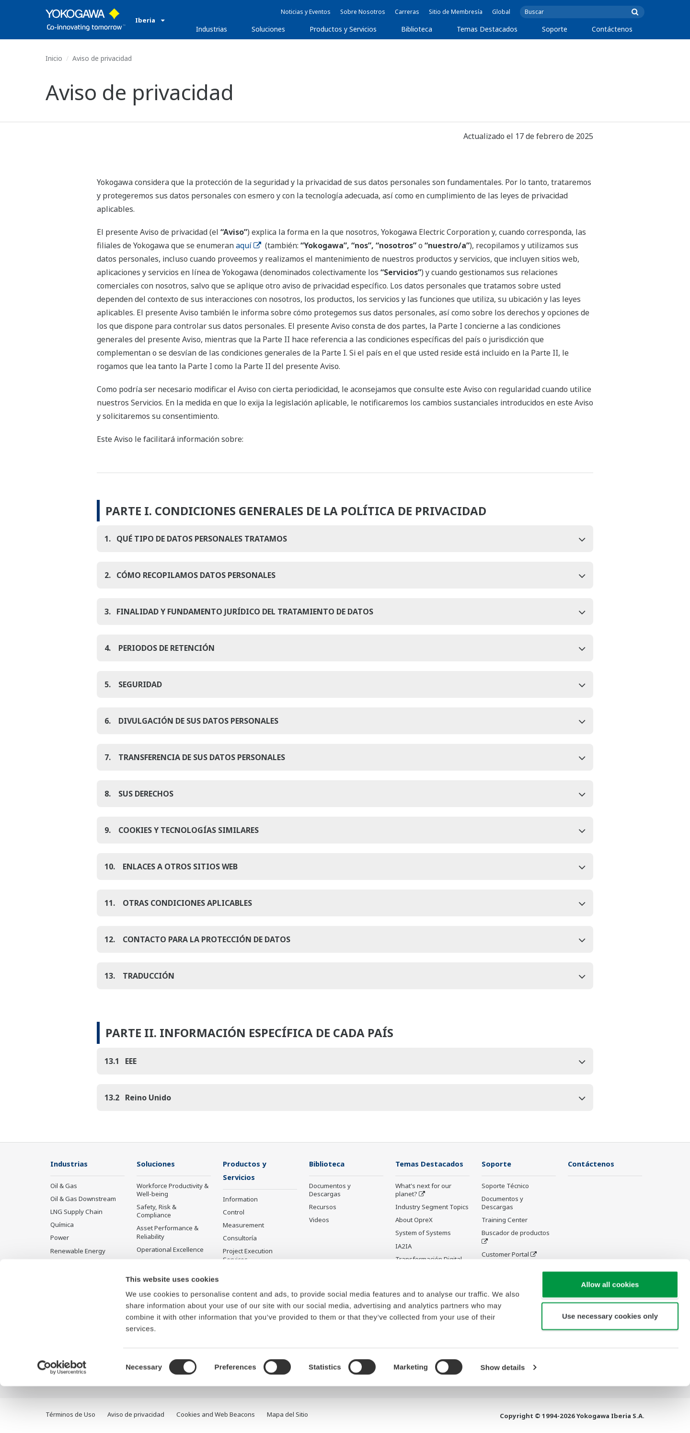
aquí (248, 245)
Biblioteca (416, 29)
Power (59, 1238)
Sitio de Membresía (456, 12)
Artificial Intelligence (424, 1272)
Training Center (505, 1220)
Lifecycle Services (248, 1273)
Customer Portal (505, 1254)
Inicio (54, 58)
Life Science (240, 1286)
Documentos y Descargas (330, 1190)
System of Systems (423, 1233)
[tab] (345, 538)
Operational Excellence (170, 1250)
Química (62, 1225)
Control (233, 1213)
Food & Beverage (75, 1277)
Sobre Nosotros (362, 12)
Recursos (322, 1207)
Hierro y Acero (71, 1303)
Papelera (63, 1290)
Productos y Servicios (343, 29)
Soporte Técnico (505, 1186)
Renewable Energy (77, 1251)
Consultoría (240, 1239)
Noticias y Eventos (306, 12)
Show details (503, 1414)
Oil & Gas (63, 1186)
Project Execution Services (248, 1256)
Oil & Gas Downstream (83, 1199)
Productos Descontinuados (505, 1271)
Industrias (211, 29)
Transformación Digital (428, 1259)
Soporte (554, 29)
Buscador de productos (516, 1233)
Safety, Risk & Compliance (156, 1211)
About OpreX (414, 1220)
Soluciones (268, 29)
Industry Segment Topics (432, 1207)
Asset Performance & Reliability (167, 1232)
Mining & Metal (71, 1264)
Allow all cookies (610, 1331)
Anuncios (236, 1299)
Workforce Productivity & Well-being (172, 1190)
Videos (319, 1220)
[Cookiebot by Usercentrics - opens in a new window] (62, 1414)
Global (501, 12)
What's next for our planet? (423, 1190)
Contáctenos (612, 29)
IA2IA (403, 1246)
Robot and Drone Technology (420, 1289)
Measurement (243, 1226)
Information (240, 1200)
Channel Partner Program (506, 1292)
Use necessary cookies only (610, 1363)
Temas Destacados (487, 29)
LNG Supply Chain (76, 1212)
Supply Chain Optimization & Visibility (170, 1296)
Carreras (407, 12)
